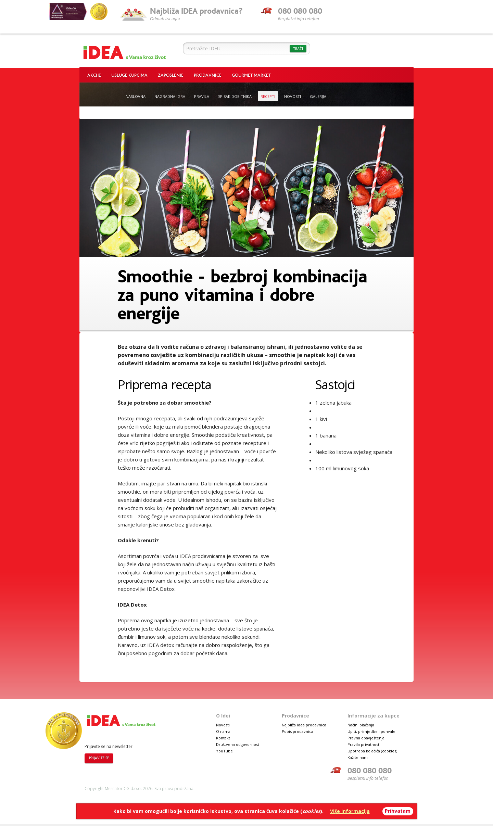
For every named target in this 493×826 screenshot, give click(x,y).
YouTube (224, 750)
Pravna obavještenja (365, 737)
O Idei (223, 715)
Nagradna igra (169, 96)
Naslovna (136, 96)
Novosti (292, 96)
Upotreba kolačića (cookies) (372, 750)
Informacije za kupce (373, 715)
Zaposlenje (171, 75)
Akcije (94, 75)
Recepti (268, 96)
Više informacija (350, 811)
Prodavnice (208, 75)
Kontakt (223, 737)
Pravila (201, 96)
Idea (124, 51)
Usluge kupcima (129, 75)
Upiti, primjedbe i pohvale (371, 731)
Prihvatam (397, 811)
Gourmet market (251, 75)
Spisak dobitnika (235, 96)
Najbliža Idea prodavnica (304, 724)
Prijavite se (99, 758)
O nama (223, 731)
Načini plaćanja (360, 724)
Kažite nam (357, 757)
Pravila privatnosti (363, 744)
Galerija (318, 96)
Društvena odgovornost (237, 744)
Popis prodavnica (297, 731)
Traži (298, 49)
